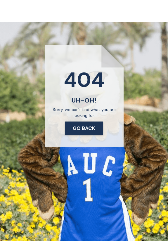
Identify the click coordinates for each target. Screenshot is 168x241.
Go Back (84, 128)
